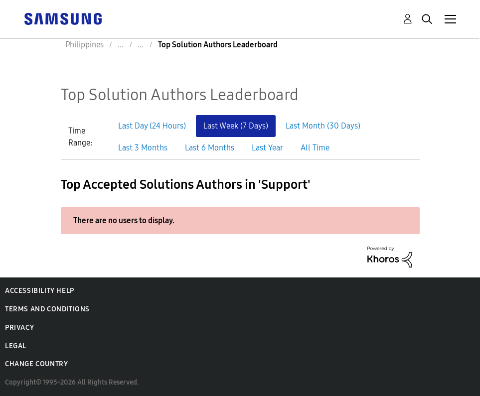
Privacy (19, 327)
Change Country (36, 364)
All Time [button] (315, 147)
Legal (15, 346)
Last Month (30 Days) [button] (323, 126)
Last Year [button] (267, 147)
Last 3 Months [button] (142, 147)
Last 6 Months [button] (209, 147)
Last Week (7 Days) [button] (235, 126)
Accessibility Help (39, 290)
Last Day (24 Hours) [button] (152, 126)
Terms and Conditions (47, 309)
